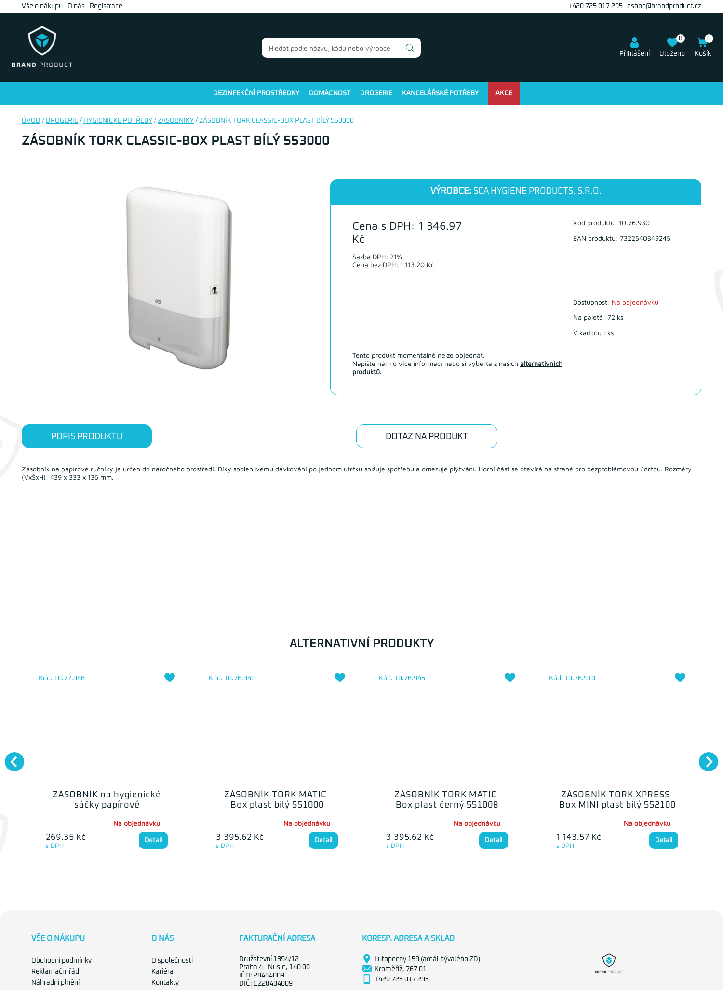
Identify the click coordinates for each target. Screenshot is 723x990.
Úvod (31, 120)
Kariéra (162, 971)
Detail (153, 839)
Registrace (106, 6)
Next (704, 757)
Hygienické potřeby (117, 120)
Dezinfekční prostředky (256, 93)
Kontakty (165, 982)
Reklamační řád (55, 971)
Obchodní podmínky (61, 960)
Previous (9, 757)
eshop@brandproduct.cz (664, 6)
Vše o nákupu (42, 6)
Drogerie (376, 93)
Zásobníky (176, 120)
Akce (503, 93)
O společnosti (172, 960)
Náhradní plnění (55, 982)
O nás (76, 6)
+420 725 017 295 (595, 6)
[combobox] (341, 48)
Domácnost (329, 93)
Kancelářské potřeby (440, 93)
